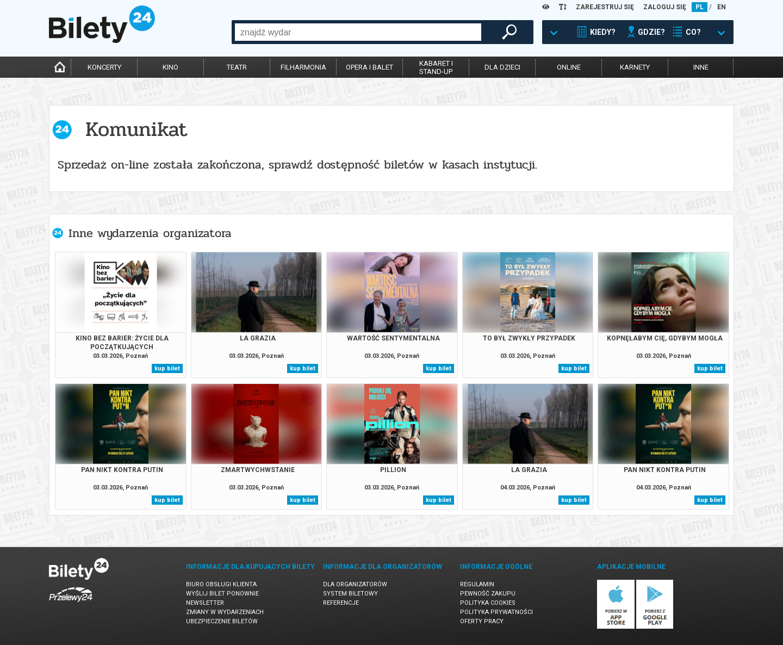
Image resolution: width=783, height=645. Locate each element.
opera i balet (369, 67)
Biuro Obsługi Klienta (221, 584)
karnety (635, 67)
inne (701, 67)
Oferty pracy (482, 621)
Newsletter (205, 602)
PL (699, 7)
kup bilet (167, 368)
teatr (237, 67)
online (569, 67)
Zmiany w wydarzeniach (225, 612)
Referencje (341, 602)
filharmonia (303, 67)
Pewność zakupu (487, 593)
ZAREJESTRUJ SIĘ (605, 7)
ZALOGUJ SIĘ (664, 7)
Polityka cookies (487, 602)
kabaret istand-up (436, 67)
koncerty (104, 67)
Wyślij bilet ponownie (222, 593)
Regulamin (477, 584)
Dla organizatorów (355, 584)
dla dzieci (502, 67)
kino (170, 67)
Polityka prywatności (496, 612)
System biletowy (350, 593)
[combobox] (358, 32)
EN (721, 7)
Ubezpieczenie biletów (222, 621)
